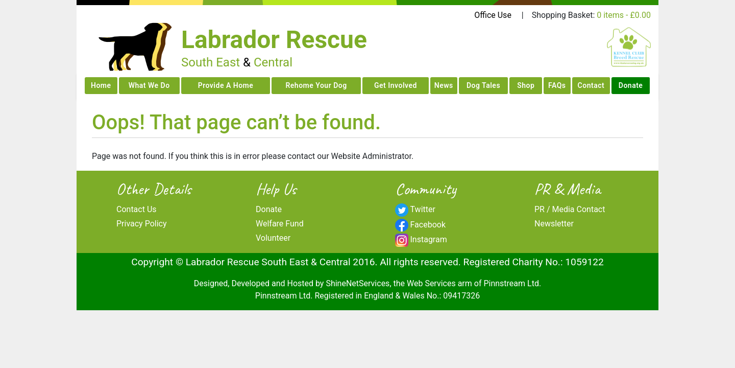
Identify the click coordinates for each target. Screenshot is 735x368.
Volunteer (273, 238)
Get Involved (395, 85)
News (443, 85)
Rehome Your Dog (316, 85)
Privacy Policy (141, 223)
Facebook (428, 224)
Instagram (428, 239)
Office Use (492, 15)
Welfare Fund (280, 223)
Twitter (422, 209)
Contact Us (136, 209)
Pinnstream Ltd (510, 283)
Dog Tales (483, 85)
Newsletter (554, 223)
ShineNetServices (357, 283)
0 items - (624, 15)
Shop (525, 85)
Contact (591, 85)
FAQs (557, 85)
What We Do (149, 85)
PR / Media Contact (569, 209)
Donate (631, 85)
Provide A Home (226, 85)
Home (101, 85)
